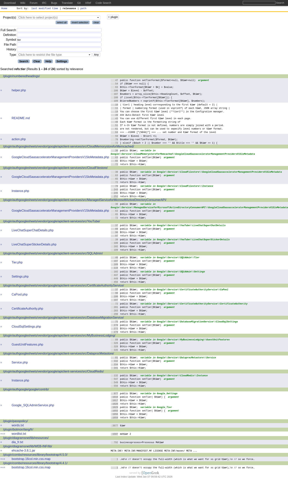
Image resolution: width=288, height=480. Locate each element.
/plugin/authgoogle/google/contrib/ (26, 390)
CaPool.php (20, 295)
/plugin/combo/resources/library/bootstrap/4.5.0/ (35, 455)
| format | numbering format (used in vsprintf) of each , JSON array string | (170, 108)
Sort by (22, 9)
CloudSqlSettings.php (26, 327)
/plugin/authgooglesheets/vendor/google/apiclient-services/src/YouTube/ (51, 221)
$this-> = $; (129, 161)
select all (62, 23)
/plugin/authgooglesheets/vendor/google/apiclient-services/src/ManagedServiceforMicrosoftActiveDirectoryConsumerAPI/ (84, 200)
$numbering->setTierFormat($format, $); (144, 140)
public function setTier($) (136, 157)
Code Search (103, 2)
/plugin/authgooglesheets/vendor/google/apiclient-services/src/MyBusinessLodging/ (59, 336)
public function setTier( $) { (138, 397)
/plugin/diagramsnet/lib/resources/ (26, 438)
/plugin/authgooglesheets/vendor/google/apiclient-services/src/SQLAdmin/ (53, 254)
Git (79, 2)
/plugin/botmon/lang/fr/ (18, 430)
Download (10, 2)
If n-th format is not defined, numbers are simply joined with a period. (167, 125)
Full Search (8, 30)
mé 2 (121, 434)
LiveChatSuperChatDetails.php (33, 230)
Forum (33, 2)
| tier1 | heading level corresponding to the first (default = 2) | (164, 105)
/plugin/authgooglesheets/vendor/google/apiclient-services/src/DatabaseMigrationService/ (63, 318)
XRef (88, 2)
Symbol (11, 40)
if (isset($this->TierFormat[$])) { (141, 98)
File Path (10, 45)
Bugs (54, 2)
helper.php (19, 90)
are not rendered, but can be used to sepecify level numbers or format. (167, 129)
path (83, 9)
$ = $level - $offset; (132, 91)
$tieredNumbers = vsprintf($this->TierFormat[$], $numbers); (158, 101)
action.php (19, 139)
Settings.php (20, 277)
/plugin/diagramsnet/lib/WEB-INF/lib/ (27, 446)
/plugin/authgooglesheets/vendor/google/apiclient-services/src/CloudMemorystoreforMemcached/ (68, 147)
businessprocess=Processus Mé (137, 442)
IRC (44, 2)
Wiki (22, 2)
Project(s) (9, 18)
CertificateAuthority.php (27, 309)
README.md (21, 118)
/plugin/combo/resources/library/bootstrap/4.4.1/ (35, 463)
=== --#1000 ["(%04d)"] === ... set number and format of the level (163, 132)
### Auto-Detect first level (137, 115)
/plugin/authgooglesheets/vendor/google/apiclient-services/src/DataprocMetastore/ (58, 354)
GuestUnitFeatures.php (27, 345)
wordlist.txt (19, 434)
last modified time (44, 9)
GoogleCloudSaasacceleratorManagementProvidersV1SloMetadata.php (60, 157)
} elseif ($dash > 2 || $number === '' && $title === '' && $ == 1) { (164, 143)
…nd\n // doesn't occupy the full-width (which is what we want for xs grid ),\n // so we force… (183, 459)
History (11, 50)
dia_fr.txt (17, 442)
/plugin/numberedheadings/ (21, 76)
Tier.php (17, 263)
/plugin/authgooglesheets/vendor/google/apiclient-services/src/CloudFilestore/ (55, 168)
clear (96, 23)
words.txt (18, 425)
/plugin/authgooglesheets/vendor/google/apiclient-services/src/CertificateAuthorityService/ (63, 286)
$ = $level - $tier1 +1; (134, 136)
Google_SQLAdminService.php (33, 405)
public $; (124, 151)
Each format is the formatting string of (146, 122)
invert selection (80, 23)
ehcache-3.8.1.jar (23, 451)
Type (12, 55)
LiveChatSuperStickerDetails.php (34, 245)
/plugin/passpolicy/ (15, 421)
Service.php (20, 363)
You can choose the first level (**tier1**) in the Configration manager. (167, 112)
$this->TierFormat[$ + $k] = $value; (142, 87)
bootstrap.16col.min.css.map (31, 459)
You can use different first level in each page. (151, 119)
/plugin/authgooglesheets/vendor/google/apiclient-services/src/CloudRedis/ (53, 372)
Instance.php (20, 191)
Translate (67, 2)
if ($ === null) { (130, 84)
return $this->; (128, 164)
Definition (9, 35)
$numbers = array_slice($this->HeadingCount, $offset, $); (157, 94)
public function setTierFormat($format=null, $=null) (153, 80)
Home (4, 9)
